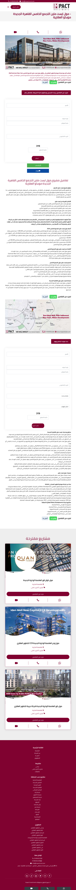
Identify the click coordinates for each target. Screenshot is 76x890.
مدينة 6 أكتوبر (37, 795)
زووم (38, 170)
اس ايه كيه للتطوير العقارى (37, 840)
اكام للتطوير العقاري (37, 830)
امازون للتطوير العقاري (37, 843)
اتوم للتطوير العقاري (37, 835)
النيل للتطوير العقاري (37, 850)
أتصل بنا (45, 82)
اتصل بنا (37, 756)
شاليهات (37, 772)
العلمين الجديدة (37, 783)
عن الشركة (37, 753)
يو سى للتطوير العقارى (37, 828)
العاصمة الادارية (37, 780)
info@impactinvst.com (26, 1)
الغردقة (37, 810)
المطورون (37, 758)
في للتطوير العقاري (37, 847)
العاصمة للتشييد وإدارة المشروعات (37, 838)
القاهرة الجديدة (37, 787)
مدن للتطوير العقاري (37, 845)
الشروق (37, 802)
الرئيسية (37, 751)
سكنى (37, 767)
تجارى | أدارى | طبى (37, 769)
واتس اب (53, 82)
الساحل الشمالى (37, 790)
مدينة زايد (37, 792)
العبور (37, 814)
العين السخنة (37, 785)
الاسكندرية (37, 817)
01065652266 (13, 1)
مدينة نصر (37, 807)
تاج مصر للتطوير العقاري (37, 833)
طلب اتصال (16, 7)
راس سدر (37, 812)
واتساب (38, 165)
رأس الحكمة (37, 805)
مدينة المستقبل (37, 797)
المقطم (37, 819)
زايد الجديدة (37, 800)
